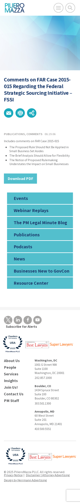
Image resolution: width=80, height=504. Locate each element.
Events (21, 198)
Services (11, 374)
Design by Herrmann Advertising (25, 480)
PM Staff (11, 400)
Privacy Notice (13, 475)
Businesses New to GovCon (41, 271)
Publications (27, 234)
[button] (8, 113)
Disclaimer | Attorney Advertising (48, 475)
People (10, 367)
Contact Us (13, 394)
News (19, 259)
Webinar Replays (31, 210)
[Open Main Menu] (58, 8)
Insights (11, 380)
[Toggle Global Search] (70, 8)
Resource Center (31, 283)
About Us (12, 360)
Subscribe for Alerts (21, 326)
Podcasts (23, 246)
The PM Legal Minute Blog (40, 222)
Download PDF (20, 178)
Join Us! (11, 387)
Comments (34, 134)
